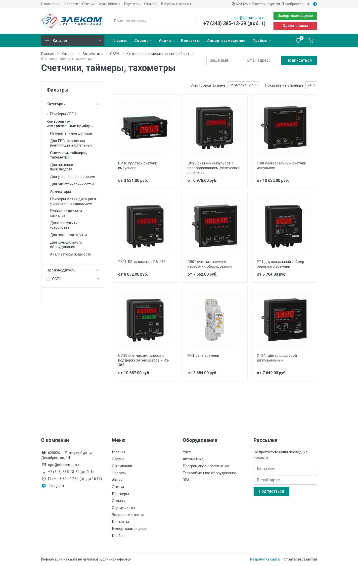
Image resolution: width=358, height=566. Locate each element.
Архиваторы (60, 191)
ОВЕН (114, 54)
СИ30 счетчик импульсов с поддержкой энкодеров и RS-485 (144, 360)
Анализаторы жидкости (70, 254)
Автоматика (93, 54)
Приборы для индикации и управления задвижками (73, 201)
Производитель (72, 270)
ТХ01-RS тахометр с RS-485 (141, 261)
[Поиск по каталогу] (152, 21)
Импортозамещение (295, 16)
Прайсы (118, 535)
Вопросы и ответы (176, 4)
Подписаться (299, 60)
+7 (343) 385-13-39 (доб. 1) (234, 23)
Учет (187, 452)
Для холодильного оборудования (66, 244)
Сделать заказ (295, 26)
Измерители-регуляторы (71, 133)
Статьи (88, 4)
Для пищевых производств (62, 166)
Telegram (53, 485)
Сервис (118, 459)
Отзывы (150, 4)
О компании (50, 4)
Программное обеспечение (206, 466)
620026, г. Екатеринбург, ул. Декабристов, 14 (270, 4)
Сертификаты (109, 4)
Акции (117, 480)
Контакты (120, 521)
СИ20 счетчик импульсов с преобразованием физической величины (213, 168)
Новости (71, 4)
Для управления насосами (72, 176)
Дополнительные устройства (65, 225)
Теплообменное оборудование (209, 473)
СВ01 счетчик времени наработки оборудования (209, 264)
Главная (47, 54)
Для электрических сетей (72, 184)
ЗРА (186, 480)
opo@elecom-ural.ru (249, 18)
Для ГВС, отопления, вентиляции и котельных (71, 143)
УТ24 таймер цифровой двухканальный (277, 357)
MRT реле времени (203, 355)
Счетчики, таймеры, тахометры (68, 155)
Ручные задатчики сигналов (66, 213)
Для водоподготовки (68, 235)
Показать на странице (284, 85)
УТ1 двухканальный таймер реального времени (280, 264)
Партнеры (132, 4)
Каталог (73, 40)
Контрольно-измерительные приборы (158, 54)
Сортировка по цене (207, 85)
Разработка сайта (265, 559)
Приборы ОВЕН (63, 114)
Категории (72, 104)
